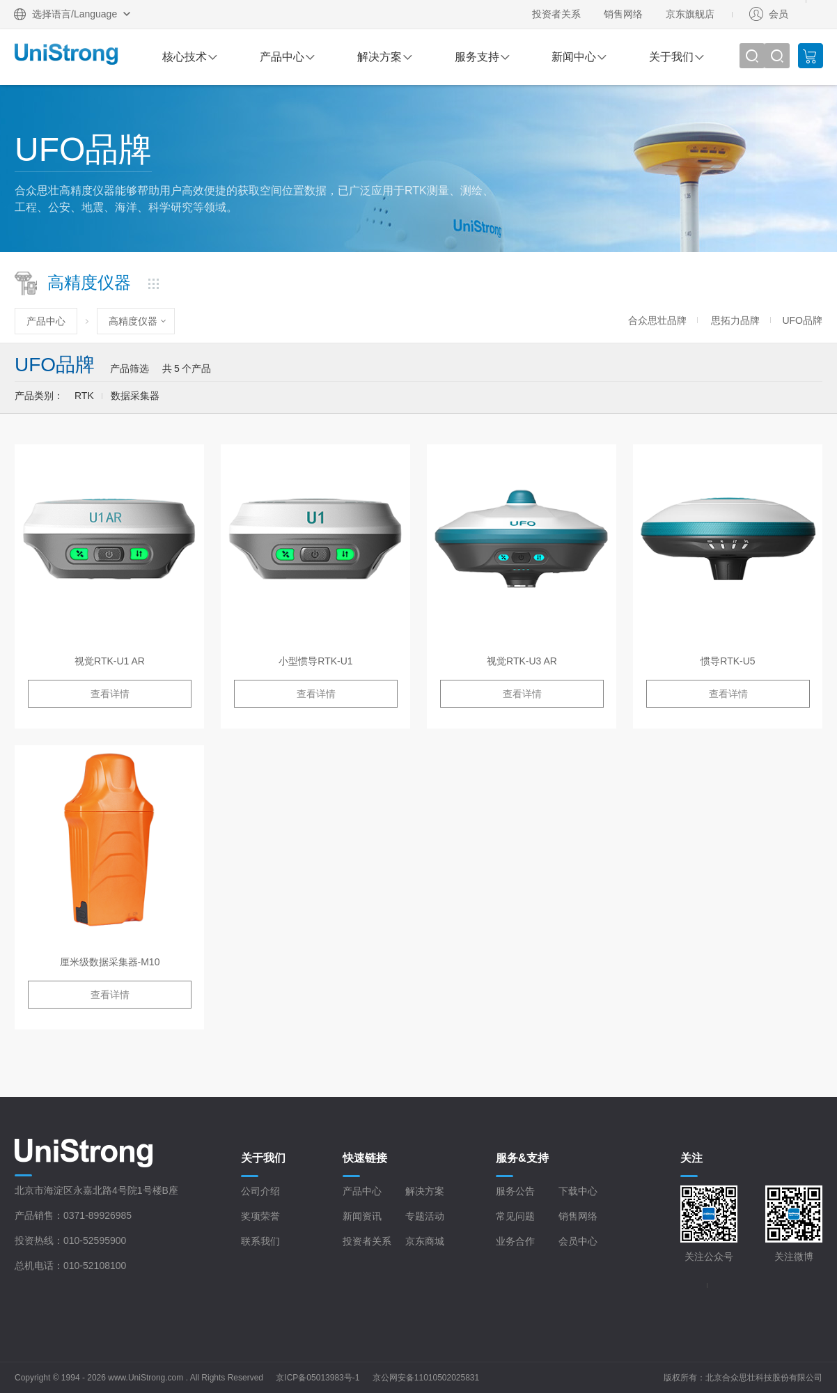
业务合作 (515, 1241)
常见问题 (515, 1216)
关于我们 (671, 57)
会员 (778, 14)
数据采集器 (135, 395)
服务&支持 (522, 1158)
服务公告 (515, 1191)
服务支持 (477, 57)
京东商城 (424, 1241)
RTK (84, 395)
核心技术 (184, 57)
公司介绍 (260, 1191)
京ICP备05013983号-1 (317, 1378)
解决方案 (379, 57)
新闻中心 (574, 57)
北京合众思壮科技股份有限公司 (763, 1378)
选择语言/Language (74, 14)
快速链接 (365, 1158)
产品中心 (282, 57)
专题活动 (424, 1216)
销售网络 (623, 14)
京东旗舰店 (690, 14)
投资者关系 (556, 14)
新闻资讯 (362, 1216)
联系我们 (260, 1241)
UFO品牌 (802, 320)
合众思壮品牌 (657, 320)
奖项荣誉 (260, 1216)
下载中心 (577, 1191)
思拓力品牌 (735, 320)
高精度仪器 (133, 321)
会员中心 (577, 1241)
